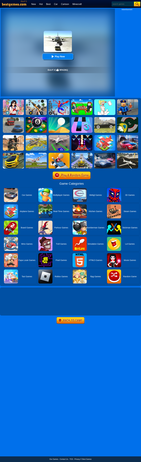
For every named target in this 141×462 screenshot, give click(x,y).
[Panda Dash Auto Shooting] (36, 100)
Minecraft (77, 4)
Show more (9, 310)
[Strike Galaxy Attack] (81, 136)
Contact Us (64, 459)
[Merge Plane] (104, 136)
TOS (71, 459)
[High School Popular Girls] (13, 100)
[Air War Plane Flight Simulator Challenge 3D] (36, 136)
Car (56, 4)
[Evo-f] (104, 118)
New (33, 4)
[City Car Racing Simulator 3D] (104, 154)
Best (48, 4)
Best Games (87, 459)
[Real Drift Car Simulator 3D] (13, 154)
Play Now (58, 56)
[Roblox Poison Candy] (81, 100)
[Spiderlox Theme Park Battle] (59, 100)
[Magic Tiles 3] (81, 118)
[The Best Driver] (59, 154)
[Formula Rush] (81, 154)
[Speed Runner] (127, 118)
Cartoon (65, 4)
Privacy (77, 459)
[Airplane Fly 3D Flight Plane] (36, 154)
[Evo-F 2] (13, 118)
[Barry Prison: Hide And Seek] (127, 100)
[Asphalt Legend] (127, 136)
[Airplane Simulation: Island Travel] (127, 154)
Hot (41, 4)
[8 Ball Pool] (36, 118)
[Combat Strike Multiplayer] (13, 136)
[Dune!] (59, 118)
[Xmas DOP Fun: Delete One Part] (104, 100)
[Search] (123, 4)
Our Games (53, 459)
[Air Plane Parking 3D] (59, 136)
